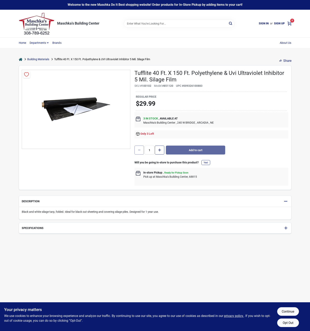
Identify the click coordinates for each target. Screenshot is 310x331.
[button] (155, 201)
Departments (38, 42)
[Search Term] (179, 24)
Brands (56, 42)
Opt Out (288, 323)
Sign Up (279, 23)
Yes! (206, 162)
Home (22, 42)
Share (285, 61)
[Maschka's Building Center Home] (36, 23)
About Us (285, 42)
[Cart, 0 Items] (289, 23)
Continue (288, 311)
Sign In (264, 23)
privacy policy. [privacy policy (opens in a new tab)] (234, 316)
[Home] (20, 59)
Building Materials (38, 59)
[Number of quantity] (149, 150)
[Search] (231, 23)
